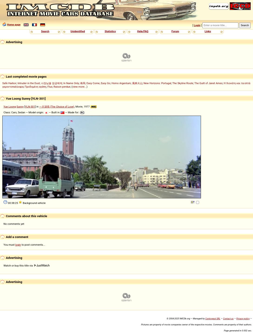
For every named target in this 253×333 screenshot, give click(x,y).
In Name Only (71, 83)
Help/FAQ (142, 31)
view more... (79, 86)
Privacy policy (243, 318)
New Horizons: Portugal (157, 83)
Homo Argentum (121, 83)
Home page (13, 24)
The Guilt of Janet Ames (208, 83)
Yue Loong (9, 106)
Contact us (228, 318)
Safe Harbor (9, 83)
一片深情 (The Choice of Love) (56, 106)
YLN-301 (30, 106)
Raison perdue (62, 86)
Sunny (20, 106)
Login (197, 25)
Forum (175, 31)
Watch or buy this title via (26, 265)
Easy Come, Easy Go (98, 83)
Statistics (110, 31)
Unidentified (78, 31)
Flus (49, 86)
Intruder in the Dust (28, 83)
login (18, 244)
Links (208, 31)
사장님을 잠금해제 (51, 83)
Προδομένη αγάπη (35, 86)
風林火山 (137, 83)
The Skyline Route (182, 83)
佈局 (82, 83)
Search (45, 31)
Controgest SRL (212, 318)
